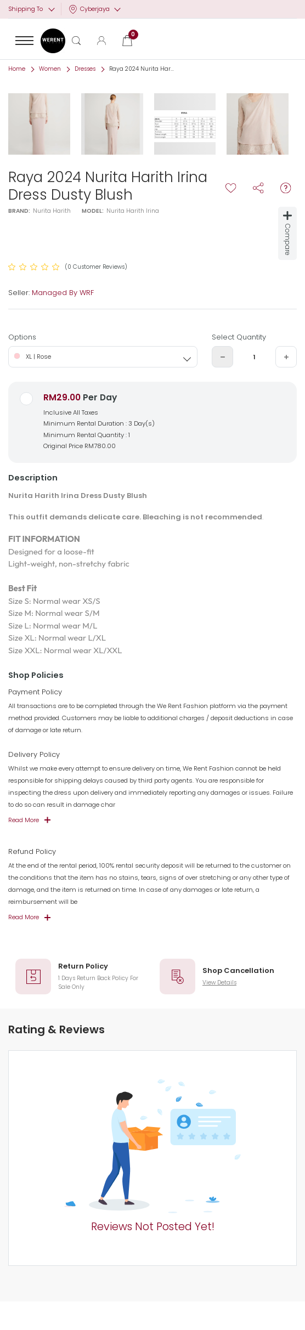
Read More (23, 820)
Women (50, 69)
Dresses (85, 69)
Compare (287, 233)
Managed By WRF (63, 292)
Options (22, 337)
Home (16, 69)
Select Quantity (239, 337)
